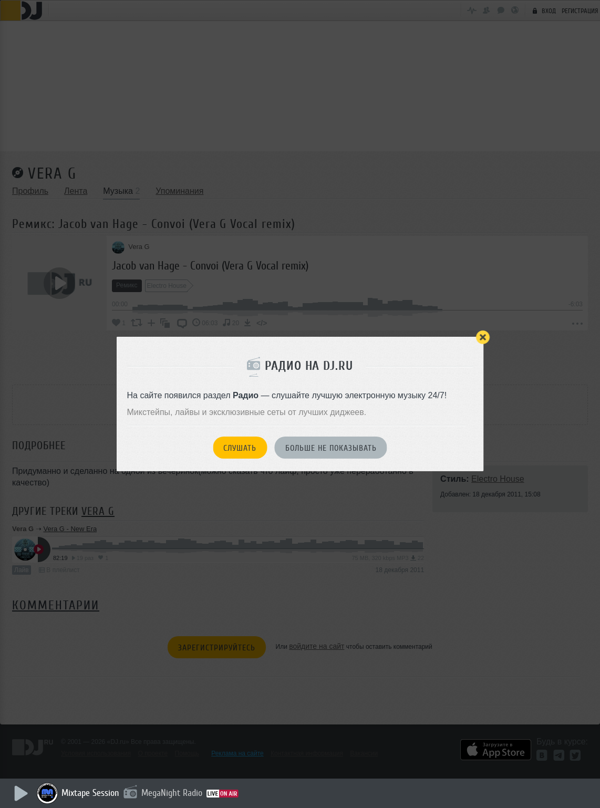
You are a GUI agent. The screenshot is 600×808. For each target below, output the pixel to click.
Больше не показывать (331, 448)
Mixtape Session (93, 793)
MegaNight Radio (174, 793)
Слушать (239, 448)
